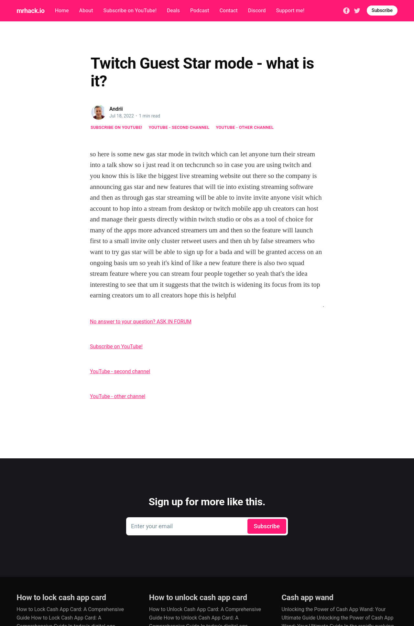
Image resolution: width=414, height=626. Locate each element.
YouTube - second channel (179, 127)
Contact (229, 10)
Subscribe (382, 10)
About (86, 10)
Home (62, 10)
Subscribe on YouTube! (129, 10)
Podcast (199, 10)
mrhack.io (30, 11)
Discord (257, 10)
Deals (173, 10)
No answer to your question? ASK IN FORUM (140, 322)
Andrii (116, 109)
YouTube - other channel (245, 127)
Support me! (290, 10)
